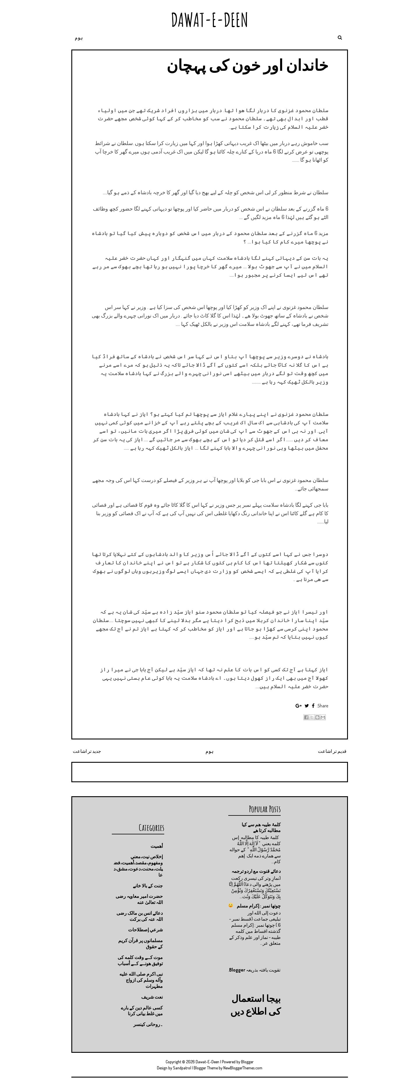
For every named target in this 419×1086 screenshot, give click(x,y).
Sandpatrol (182, 1067)
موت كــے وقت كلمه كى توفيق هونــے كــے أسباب (140, 960)
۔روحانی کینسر (148, 1024)
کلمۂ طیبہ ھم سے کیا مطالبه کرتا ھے (261, 828)
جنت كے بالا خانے (148, 886)
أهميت (157, 846)
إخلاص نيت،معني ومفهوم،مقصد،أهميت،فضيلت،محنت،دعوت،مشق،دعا (138, 865)
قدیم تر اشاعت (332, 751)
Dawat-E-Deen (209, 19)
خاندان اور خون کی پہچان (247, 65)
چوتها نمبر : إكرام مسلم (259, 906)
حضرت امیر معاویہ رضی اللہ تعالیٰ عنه (139, 899)
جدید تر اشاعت (87, 751)
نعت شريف (152, 997)
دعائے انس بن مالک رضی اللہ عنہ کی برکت (139, 916)
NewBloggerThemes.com (242, 1067)
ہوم (79, 37)
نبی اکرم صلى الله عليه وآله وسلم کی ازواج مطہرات (141, 980)
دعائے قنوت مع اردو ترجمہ (256, 871)
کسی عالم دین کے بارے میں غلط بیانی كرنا (142, 1011)
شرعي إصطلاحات (145, 930)
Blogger (237, 970)
